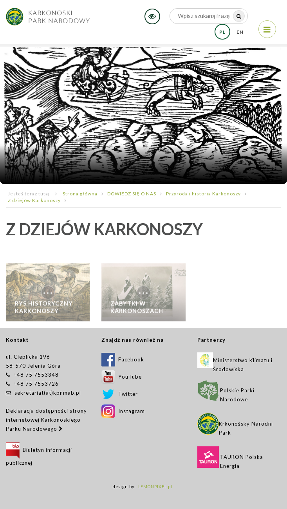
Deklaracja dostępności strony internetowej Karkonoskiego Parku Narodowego (46, 420)
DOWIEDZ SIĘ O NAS (131, 193)
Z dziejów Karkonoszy (34, 200)
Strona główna (80, 193)
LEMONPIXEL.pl (155, 486)
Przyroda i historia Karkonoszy (203, 193)
